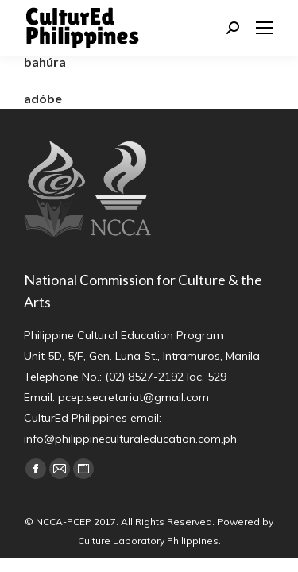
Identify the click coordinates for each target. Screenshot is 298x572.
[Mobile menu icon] (264, 27)
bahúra (45, 61)
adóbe (43, 98)
